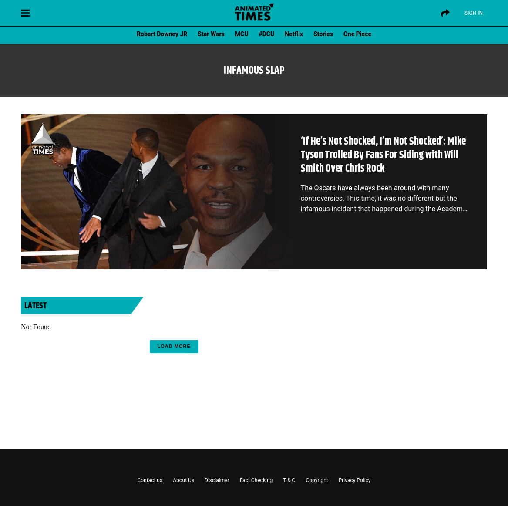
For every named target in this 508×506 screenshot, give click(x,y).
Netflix (294, 34)
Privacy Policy (355, 480)
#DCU (267, 34)
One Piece (357, 34)
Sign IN (473, 13)
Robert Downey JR (162, 34)
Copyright (317, 480)
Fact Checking (256, 480)
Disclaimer (217, 480)
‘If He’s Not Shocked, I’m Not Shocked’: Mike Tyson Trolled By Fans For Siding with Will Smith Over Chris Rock (383, 155)
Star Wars (211, 34)
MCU (242, 34)
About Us (183, 480)
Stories (323, 34)
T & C (289, 480)
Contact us (149, 480)
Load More (174, 346)
